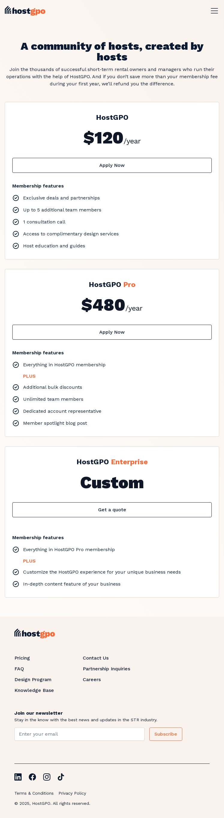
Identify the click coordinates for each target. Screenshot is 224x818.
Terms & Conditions (34, 793)
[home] (25, 11)
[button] (213, 11)
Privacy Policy (72, 793)
